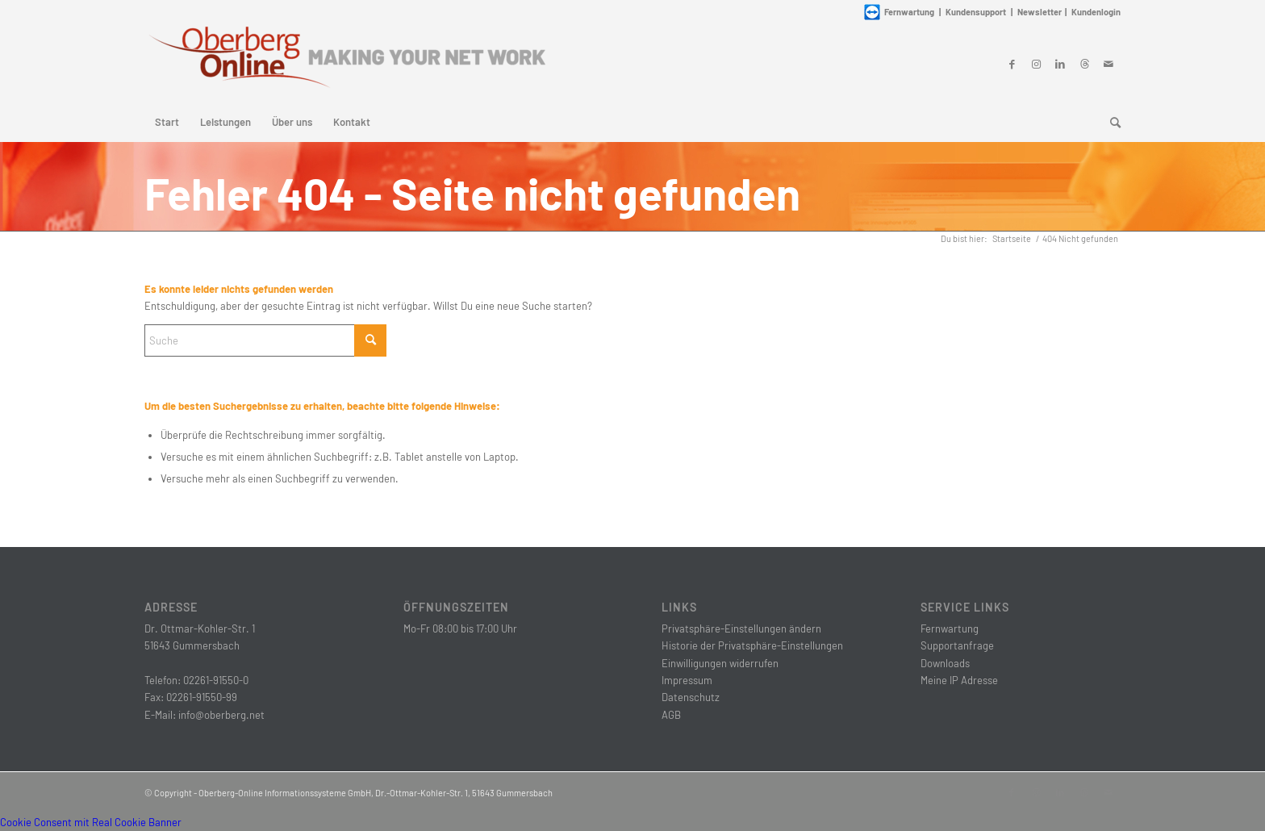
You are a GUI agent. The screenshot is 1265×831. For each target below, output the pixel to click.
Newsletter (1039, 11)
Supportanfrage (957, 645)
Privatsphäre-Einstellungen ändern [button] (741, 628)
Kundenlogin (1096, 11)
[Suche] (1110, 122)
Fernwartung (950, 628)
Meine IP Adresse (959, 680)
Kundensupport (976, 11)
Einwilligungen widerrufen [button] (720, 663)
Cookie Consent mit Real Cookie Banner (91, 822)
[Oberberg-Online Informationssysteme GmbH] (346, 63)
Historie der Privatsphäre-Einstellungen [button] (752, 645)
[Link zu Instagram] (1036, 64)
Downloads (945, 663)
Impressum (687, 680)
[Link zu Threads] (1084, 64)
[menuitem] (167, 122)
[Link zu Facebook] (1012, 64)
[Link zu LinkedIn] (1060, 64)
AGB (671, 714)
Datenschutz (691, 697)
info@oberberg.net (221, 714)
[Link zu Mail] (1108, 64)
